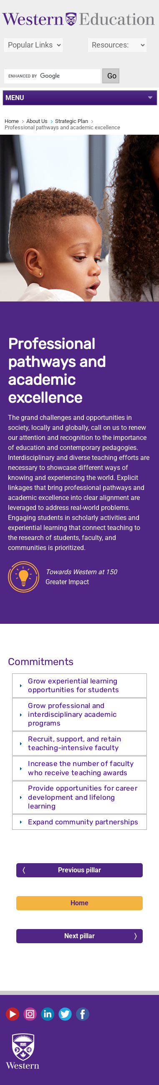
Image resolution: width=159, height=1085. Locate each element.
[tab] (79, 685)
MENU (14, 98)
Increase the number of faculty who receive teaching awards (81, 767)
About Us (37, 121)
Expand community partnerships (83, 822)
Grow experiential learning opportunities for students (73, 685)
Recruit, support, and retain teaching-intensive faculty (74, 743)
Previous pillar (62, 870)
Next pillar (100, 936)
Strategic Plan (71, 121)
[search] (52, 76)
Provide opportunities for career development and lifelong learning (82, 797)
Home (12, 121)
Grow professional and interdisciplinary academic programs (72, 714)
